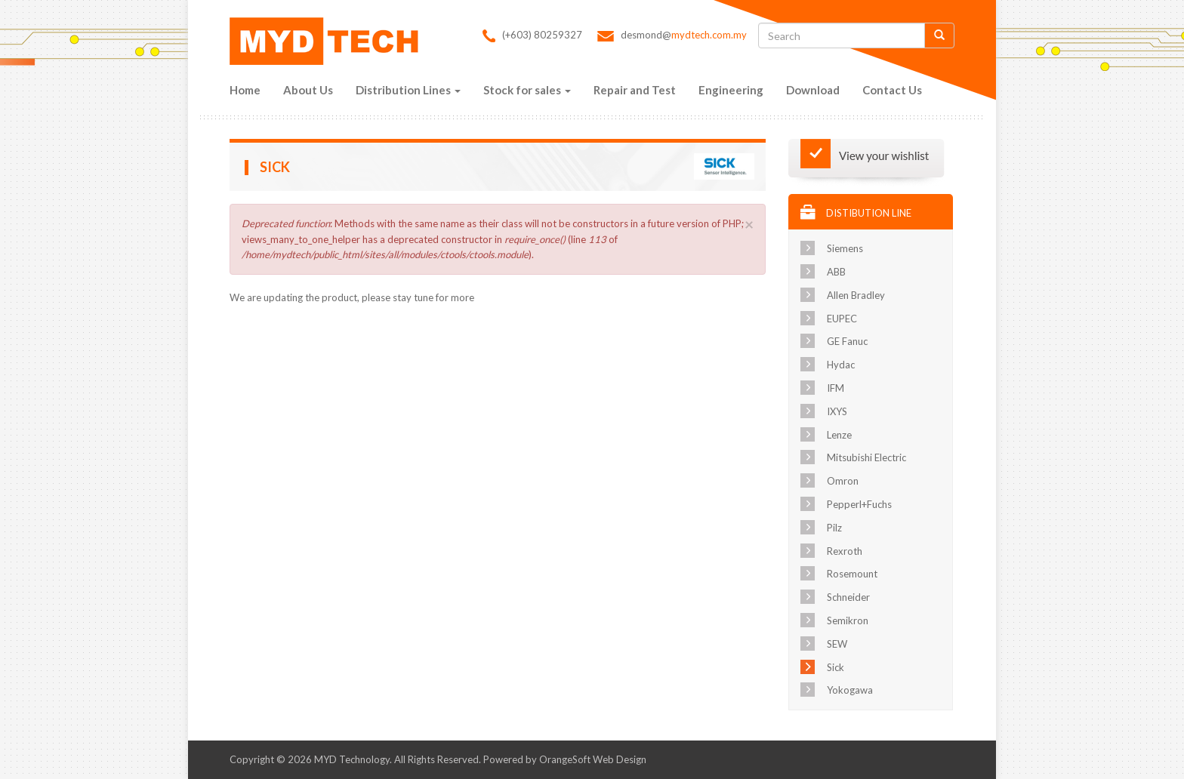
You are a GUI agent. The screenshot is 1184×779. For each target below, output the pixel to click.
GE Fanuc (847, 341)
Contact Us (892, 90)
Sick (835, 667)
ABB (836, 272)
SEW (837, 644)
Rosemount (852, 574)
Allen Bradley (856, 295)
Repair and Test (635, 90)
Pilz (834, 528)
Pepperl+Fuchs (859, 504)
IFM (835, 388)
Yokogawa (850, 690)
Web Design (619, 759)
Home (245, 90)
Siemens (845, 248)
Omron (843, 481)
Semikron (847, 620)
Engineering (730, 90)
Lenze (839, 435)
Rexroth (844, 551)
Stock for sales (527, 90)
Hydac (841, 365)
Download (813, 90)
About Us (308, 90)
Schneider (848, 597)
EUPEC (842, 319)
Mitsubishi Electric (866, 457)
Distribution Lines (408, 90)
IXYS (837, 411)
